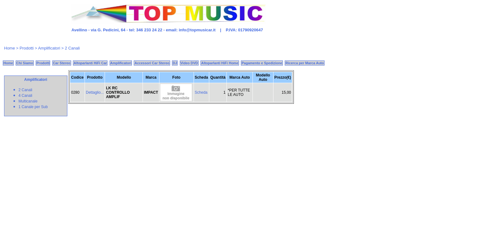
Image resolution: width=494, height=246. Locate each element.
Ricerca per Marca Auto (304, 63)
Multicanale (28, 101)
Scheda (201, 92)
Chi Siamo (24, 63)
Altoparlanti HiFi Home (219, 63)
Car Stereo (61, 63)
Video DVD (189, 63)
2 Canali (25, 90)
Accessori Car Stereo (151, 63)
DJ (175, 63)
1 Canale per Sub (33, 107)
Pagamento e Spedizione (262, 63)
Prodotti (27, 48)
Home (9, 48)
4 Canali (25, 95)
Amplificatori (120, 63)
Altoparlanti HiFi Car (90, 63)
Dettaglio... (95, 92)
